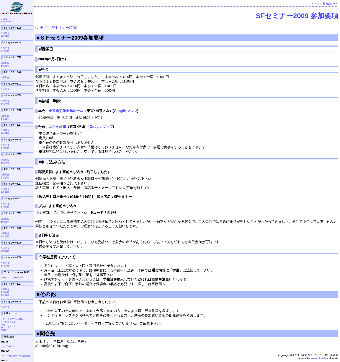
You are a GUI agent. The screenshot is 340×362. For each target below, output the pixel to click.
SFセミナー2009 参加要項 (297, 16)
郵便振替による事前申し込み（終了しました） (74, 172)
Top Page (10, 346)
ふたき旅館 (57, 126)
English (4, 19)
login (335, 3)
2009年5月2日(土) (52, 59)
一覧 (322, 3)
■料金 (43, 69)
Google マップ (125, 111)
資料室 (4, 330)
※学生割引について (56, 257)
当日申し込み (48, 235)
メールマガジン (8, 322)
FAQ (3, 324)
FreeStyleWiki (318, 358)
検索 (329, 3)
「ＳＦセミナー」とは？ (13, 319)
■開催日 (45, 49)
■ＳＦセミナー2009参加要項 (70, 38)
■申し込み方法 (51, 162)
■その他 (46, 294)
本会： (43, 111)
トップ (315, 3)
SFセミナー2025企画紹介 (18, 355)
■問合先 (45, 333)
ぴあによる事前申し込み (57, 206)
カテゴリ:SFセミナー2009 (56, 27)
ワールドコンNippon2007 (13, 277)
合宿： (43, 126)
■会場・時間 (49, 101)
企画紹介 (5, 33)
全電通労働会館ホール (66, 111)
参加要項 (5, 36)
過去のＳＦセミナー (10, 327)
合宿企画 (5, 292)
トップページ (7, 21)
